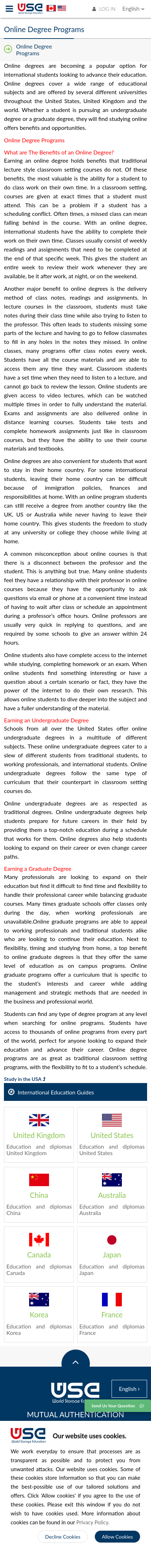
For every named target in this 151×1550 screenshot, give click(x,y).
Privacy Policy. (93, 1522)
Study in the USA (24, 1079)
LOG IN (103, 9)
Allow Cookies (117, 1537)
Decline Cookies (62, 1537)
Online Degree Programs (34, 49)
